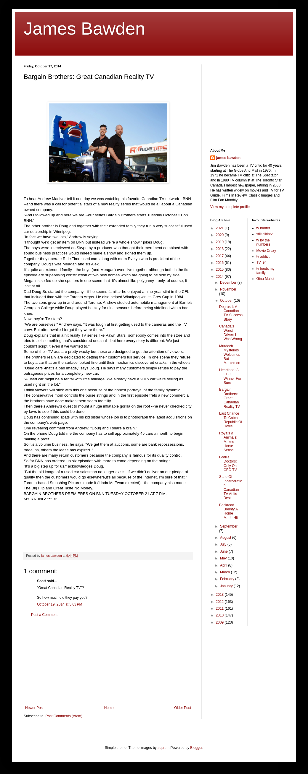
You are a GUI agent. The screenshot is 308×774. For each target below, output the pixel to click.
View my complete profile (230, 207)
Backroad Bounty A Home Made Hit (228, 511)
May (224, 558)
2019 (220, 242)
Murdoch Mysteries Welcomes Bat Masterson (229, 354)
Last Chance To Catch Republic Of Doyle (230, 419)
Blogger (196, 748)
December (229, 282)
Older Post (182, 708)
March (225, 572)
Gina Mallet (265, 279)
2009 (220, 622)
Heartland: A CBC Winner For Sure (230, 376)
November (228, 289)
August (226, 538)
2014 (220, 277)
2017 (220, 256)
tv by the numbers (263, 242)
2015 (220, 269)
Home (109, 708)
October (227, 300)
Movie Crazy (266, 251)
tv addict (263, 256)
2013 (220, 595)
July (223, 544)
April (224, 565)
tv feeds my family (265, 271)
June (224, 551)
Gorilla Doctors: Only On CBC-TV (228, 463)
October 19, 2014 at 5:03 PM (59, 604)
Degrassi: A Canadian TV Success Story (231, 313)
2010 (220, 615)
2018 (220, 249)
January (227, 586)
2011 (220, 608)
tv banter (263, 228)
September (229, 526)
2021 (220, 228)
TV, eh (261, 262)
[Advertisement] (108, 661)
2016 (220, 263)
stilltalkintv (264, 234)
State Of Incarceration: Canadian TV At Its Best (230, 487)
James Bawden (84, 28)
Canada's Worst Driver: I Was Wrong (230, 332)
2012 (220, 602)
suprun (163, 748)
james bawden (228, 158)
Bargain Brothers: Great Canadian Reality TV (229, 398)
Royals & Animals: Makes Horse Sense (228, 441)
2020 (220, 235)
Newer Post (34, 708)
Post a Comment (44, 615)
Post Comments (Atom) (63, 716)
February (227, 579)
